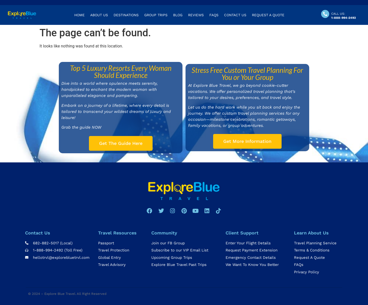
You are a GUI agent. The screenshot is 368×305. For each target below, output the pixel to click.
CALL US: (338, 13)
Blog (177, 15)
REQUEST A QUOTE (268, 15)
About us (99, 15)
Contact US (235, 15)
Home (79, 15)
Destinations (126, 15)
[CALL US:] (325, 14)
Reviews (196, 15)
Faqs (213, 15)
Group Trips (156, 15)
